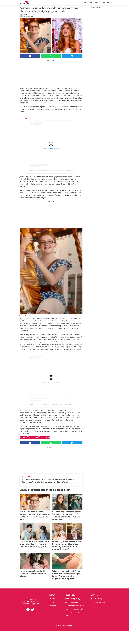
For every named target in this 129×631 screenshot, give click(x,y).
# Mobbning (33, 438)
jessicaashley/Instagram (26, 315)
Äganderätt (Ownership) (74, 609)
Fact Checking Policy (72, 599)
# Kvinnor (23, 438)
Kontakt (51, 602)
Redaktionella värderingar (74, 606)
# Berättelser (45, 438)
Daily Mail (24, 118)
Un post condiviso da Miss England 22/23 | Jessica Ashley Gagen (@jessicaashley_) (52, 170)
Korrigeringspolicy (71, 602)
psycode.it (52, 606)
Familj (96, 3)
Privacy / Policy (96, 599)
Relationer (106, 3)
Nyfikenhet (88, 3)
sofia (27, 14)
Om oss (52, 599)
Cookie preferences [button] (98, 602)
